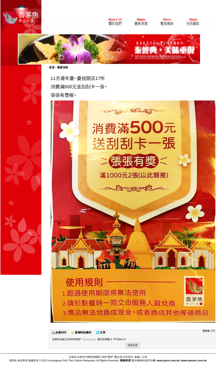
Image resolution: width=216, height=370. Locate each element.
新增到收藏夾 (83, 332)
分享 (102, 332)
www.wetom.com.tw (194, 360)
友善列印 (60, 332)
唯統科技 (125, 360)
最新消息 (62, 67)
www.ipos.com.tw (168, 360)
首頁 (51, 67)
